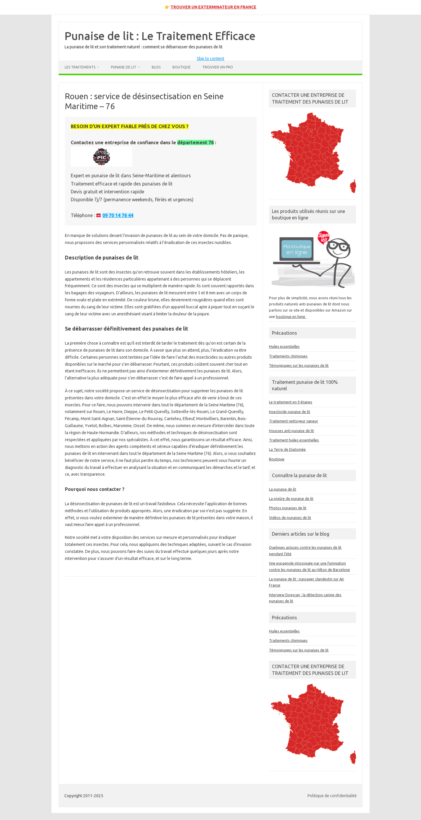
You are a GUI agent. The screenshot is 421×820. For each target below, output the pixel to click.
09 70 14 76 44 (117, 215)
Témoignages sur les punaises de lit (299, 365)
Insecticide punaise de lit (289, 412)
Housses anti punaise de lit (291, 431)
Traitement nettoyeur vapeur (293, 421)
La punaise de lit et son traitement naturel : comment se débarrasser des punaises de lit (143, 46)
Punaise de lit (123, 67)
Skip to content (210, 58)
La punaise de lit (282, 489)
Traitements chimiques (288, 356)
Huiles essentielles (284, 346)
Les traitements (80, 67)
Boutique (181, 67)
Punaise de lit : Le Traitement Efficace (160, 36)
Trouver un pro (217, 67)
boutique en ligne (291, 316)
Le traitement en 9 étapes (290, 402)
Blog (156, 67)
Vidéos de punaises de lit (290, 517)
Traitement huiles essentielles (294, 440)
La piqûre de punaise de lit (291, 498)
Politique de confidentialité (332, 795)
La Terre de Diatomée (287, 449)
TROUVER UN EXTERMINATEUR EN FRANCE (213, 7)
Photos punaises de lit (287, 508)
